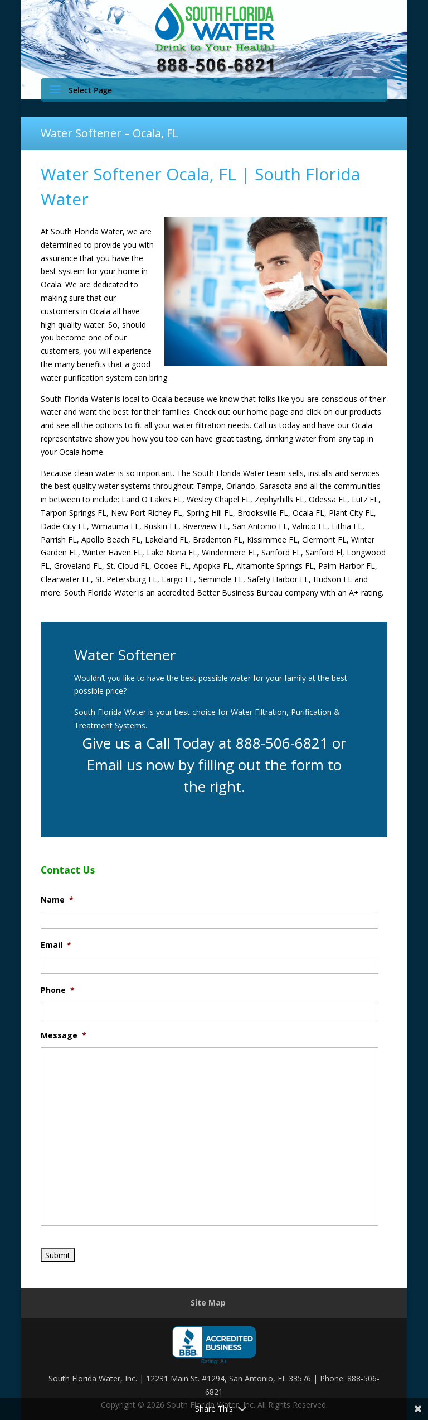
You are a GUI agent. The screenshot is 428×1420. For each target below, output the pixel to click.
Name (57, 900)
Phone (58, 990)
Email (56, 945)
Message (63, 1035)
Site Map (208, 1302)
